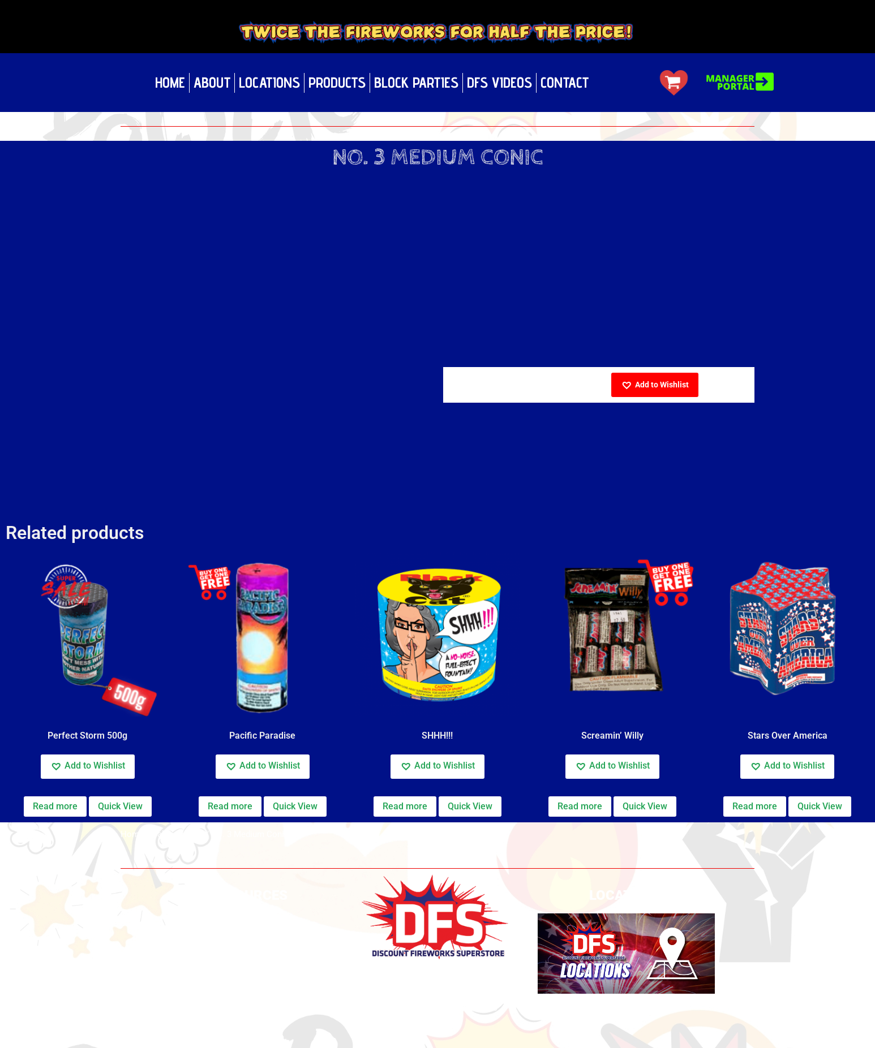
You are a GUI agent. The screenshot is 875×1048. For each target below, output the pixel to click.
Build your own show (249, 931)
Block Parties (416, 82)
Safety (248, 946)
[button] (654, 385)
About (212, 82)
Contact (565, 82)
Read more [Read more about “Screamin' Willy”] (579, 806)
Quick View (120, 806)
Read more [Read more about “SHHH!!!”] (405, 806)
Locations (269, 82)
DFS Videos (499, 82)
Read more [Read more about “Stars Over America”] (754, 806)
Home (170, 82)
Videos (249, 961)
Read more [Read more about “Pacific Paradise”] (230, 806)
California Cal (177, 834)
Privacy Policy (249, 916)
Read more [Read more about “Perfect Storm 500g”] (55, 806)
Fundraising (249, 1016)
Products (337, 82)
